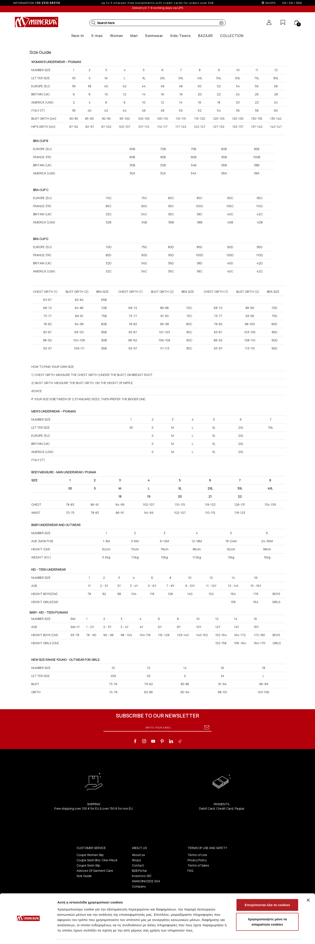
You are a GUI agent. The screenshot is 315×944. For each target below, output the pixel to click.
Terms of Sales (198, 865)
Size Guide (84, 876)
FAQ (190, 871)
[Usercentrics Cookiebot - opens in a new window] (28, 935)
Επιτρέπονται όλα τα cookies (267, 892)
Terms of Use (197, 855)
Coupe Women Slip (90, 855)
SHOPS (270, 3)
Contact (138, 865)
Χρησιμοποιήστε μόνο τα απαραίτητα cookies (267, 909)
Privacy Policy (196, 860)
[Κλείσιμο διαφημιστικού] (308, 887)
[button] (93, 23)
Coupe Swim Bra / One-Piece (97, 860)
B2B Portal (139, 871)
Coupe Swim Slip (88, 865)
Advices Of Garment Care (95, 871)
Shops (136, 860)
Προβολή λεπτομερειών (260, 935)
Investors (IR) (142, 876)
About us (138, 855)
